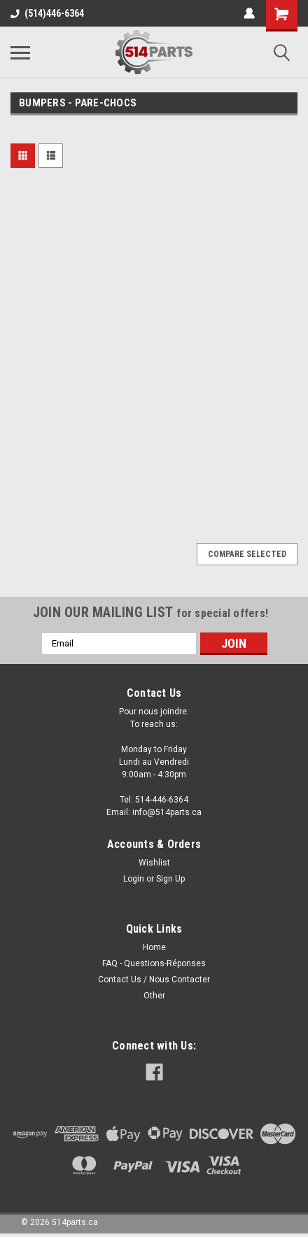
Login (133, 879)
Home (154, 947)
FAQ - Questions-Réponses (154, 963)
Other (154, 996)
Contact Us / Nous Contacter (154, 979)
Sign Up (170, 879)
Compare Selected (247, 554)
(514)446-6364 (47, 13)
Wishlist (154, 863)
